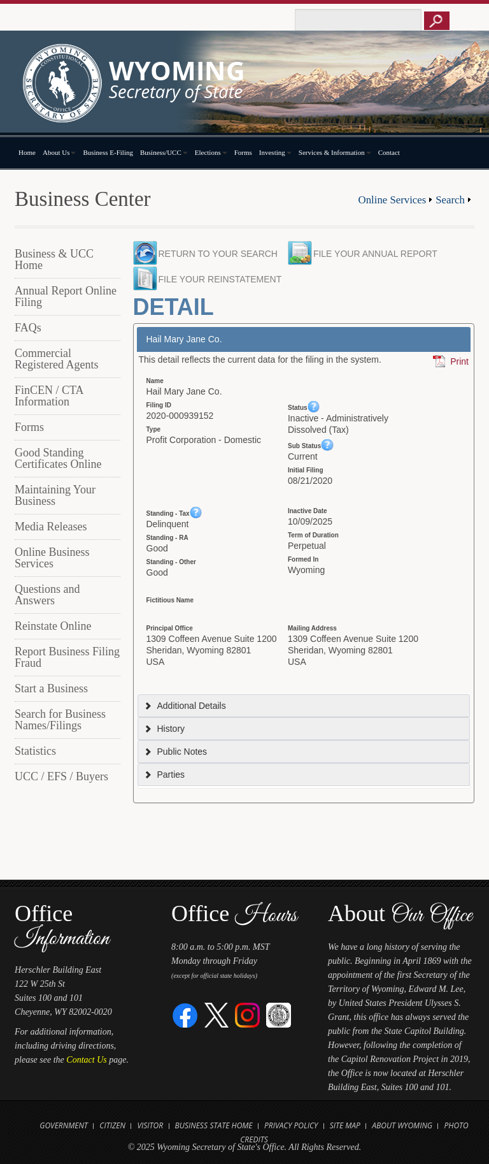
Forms (243, 152)
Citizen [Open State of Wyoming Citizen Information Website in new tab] (112, 1125)
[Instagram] (247, 1014)
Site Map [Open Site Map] (345, 1125)
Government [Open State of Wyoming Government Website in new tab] (63, 1125)
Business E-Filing (108, 152)
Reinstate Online (53, 626)
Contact (389, 152)
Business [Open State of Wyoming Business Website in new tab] (191, 1125)
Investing (275, 152)
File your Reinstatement (220, 279)
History (164, 729)
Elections (211, 152)
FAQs (28, 327)
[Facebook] (185, 1014)
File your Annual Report (378, 254)
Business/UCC (164, 152)
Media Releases (51, 526)
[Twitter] (216, 1014)
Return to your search (218, 254)
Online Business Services (52, 558)
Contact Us (86, 1060)
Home (27, 152)
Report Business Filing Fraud (67, 657)
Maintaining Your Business (55, 495)
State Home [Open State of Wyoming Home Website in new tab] (230, 1125)
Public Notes (175, 751)
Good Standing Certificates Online (58, 458)
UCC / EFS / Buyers (61, 776)
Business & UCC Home (54, 259)
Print (459, 361)
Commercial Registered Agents (56, 359)
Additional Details (184, 706)
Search (450, 200)
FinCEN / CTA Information (49, 396)
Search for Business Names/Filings (60, 720)
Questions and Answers (47, 595)
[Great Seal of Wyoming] (278, 1014)
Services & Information (335, 152)
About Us (59, 152)
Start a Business (51, 688)
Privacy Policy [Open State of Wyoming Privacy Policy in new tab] (291, 1125)
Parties (164, 774)
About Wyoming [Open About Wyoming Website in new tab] (402, 1125)
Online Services (392, 200)
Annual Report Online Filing (66, 296)
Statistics (35, 751)
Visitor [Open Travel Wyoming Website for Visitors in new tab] (150, 1125)
